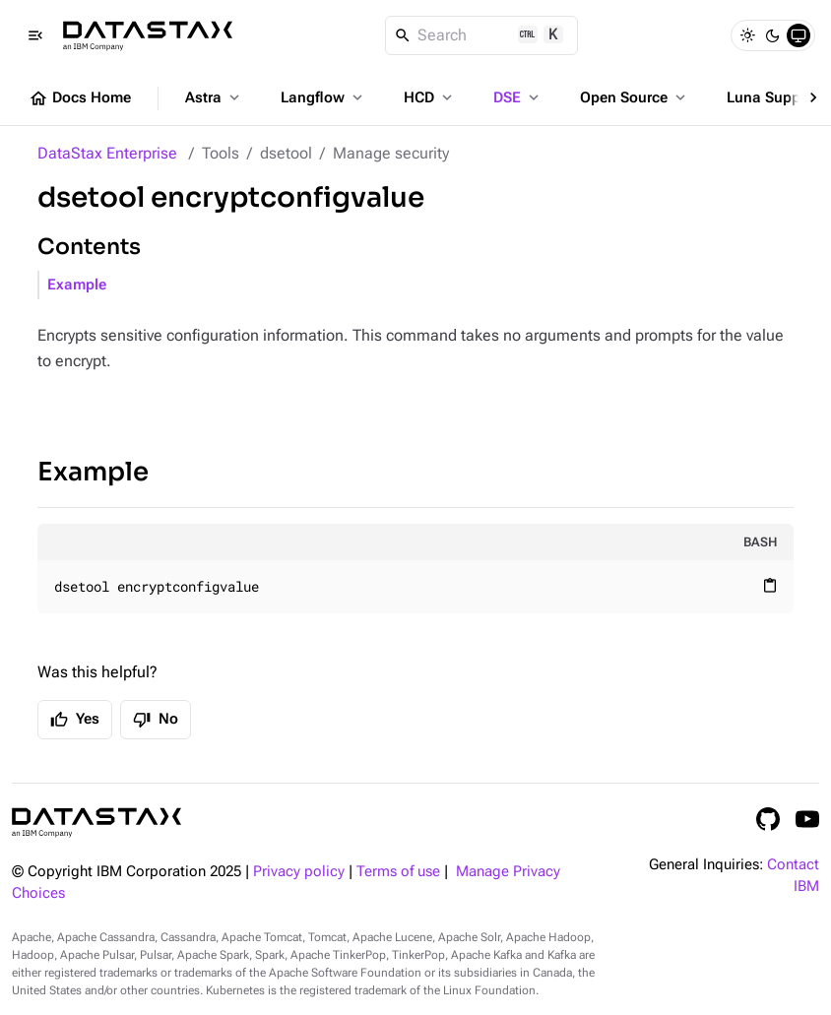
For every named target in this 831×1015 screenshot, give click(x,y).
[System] (798, 35)
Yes (74, 720)
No (155, 720)
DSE (518, 97)
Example (76, 285)
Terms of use (398, 871)
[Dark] (773, 35)
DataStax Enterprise (107, 153)
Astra (214, 97)
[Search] (482, 35)
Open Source (634, 97)
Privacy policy (299, 871)
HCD (430, 97)
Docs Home (80, 98)
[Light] (747, 35)
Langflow (323, 97)
